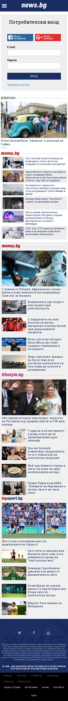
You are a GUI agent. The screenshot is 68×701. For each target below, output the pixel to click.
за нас (45, 687)
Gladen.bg (9, 681)
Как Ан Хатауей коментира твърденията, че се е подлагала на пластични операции (46, 452)
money (12, 153)
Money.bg (21, 675)
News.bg (8, 675)
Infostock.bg (24, 681)
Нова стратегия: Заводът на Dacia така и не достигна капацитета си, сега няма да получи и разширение (46, 363)
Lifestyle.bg (36, 675)
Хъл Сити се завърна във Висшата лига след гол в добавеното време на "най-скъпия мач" (46, 555)
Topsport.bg (52, 675)
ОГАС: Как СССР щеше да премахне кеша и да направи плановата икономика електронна (45, 231)
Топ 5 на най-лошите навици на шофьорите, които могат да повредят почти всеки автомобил (45, 161)
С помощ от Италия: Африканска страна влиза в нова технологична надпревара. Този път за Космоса (31, 292)
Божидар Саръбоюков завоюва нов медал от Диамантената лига (44, 571)
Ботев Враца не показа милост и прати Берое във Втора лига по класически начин (47, 590)
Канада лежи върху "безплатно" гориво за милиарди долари (44, 200)
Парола (12, 60)
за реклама (31, 687)
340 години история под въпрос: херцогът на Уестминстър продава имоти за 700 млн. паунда (33, 421)
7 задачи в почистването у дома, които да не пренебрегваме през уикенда (46, 435)
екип (34, 696)
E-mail (11, 47)
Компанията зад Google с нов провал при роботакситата (46, 305)
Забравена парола (18, 84)
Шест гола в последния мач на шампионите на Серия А (24, 542)
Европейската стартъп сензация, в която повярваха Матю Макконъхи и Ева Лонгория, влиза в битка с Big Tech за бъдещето (45, 176)
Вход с (20, 37)
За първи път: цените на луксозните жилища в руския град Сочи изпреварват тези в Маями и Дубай (45, 189)
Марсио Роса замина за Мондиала (45, 604)
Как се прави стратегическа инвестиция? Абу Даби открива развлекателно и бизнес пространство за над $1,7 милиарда (43, 218)
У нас (3, 148)
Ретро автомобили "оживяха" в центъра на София (32, 142)
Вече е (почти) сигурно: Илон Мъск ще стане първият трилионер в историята (45, 344)
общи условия (12, 687)
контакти (58, 687)
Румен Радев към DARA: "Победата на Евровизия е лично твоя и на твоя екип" (46, 487)
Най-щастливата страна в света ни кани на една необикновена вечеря (46, 469)
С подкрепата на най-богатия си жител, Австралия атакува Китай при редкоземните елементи (47, 326)
